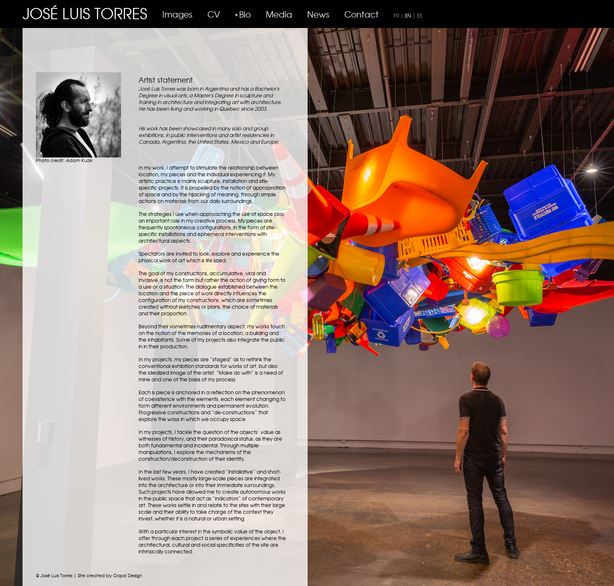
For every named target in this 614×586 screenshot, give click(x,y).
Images (177, 14)
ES (419, 15)
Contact (361, 14)
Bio (245, 14)
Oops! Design (127, 575)
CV (213, 14)
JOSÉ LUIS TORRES (85, 13)
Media (279, 14)
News (318, 14)
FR (396, 15)
